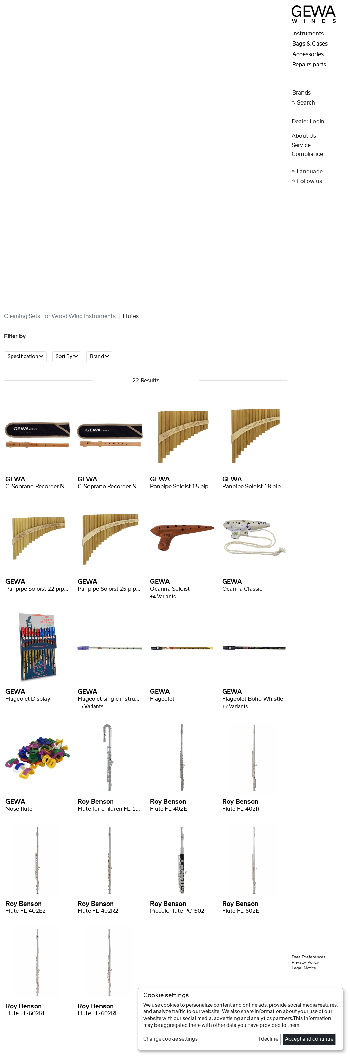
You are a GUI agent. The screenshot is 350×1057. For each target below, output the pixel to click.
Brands (301, 93)
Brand (99, 356)
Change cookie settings (170, 1039)
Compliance (307, 154)
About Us (304, 136)
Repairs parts (309, 64)
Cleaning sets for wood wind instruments (60, 316)
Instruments (308, 33)
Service (301, 145)
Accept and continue (309, 1039)
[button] (319, 171)
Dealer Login (308, 121)
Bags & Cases (310, 44)
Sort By (67, 356)
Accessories (308, 54)
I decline (268, 1039)
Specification (25, 356)
